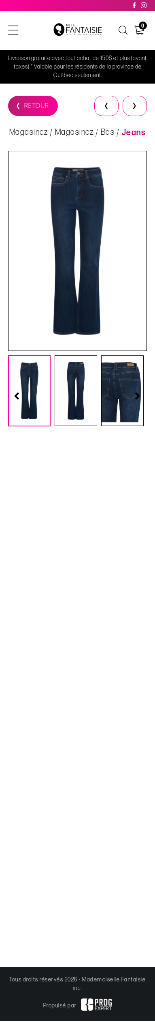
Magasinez (28, 132)
